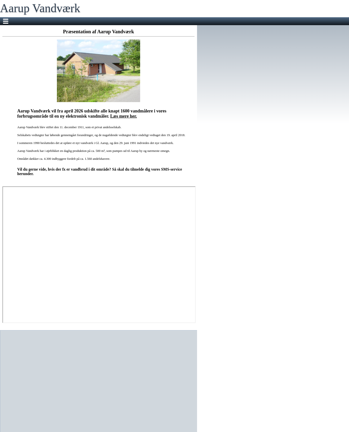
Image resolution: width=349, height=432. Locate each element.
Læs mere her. (123, 116)
